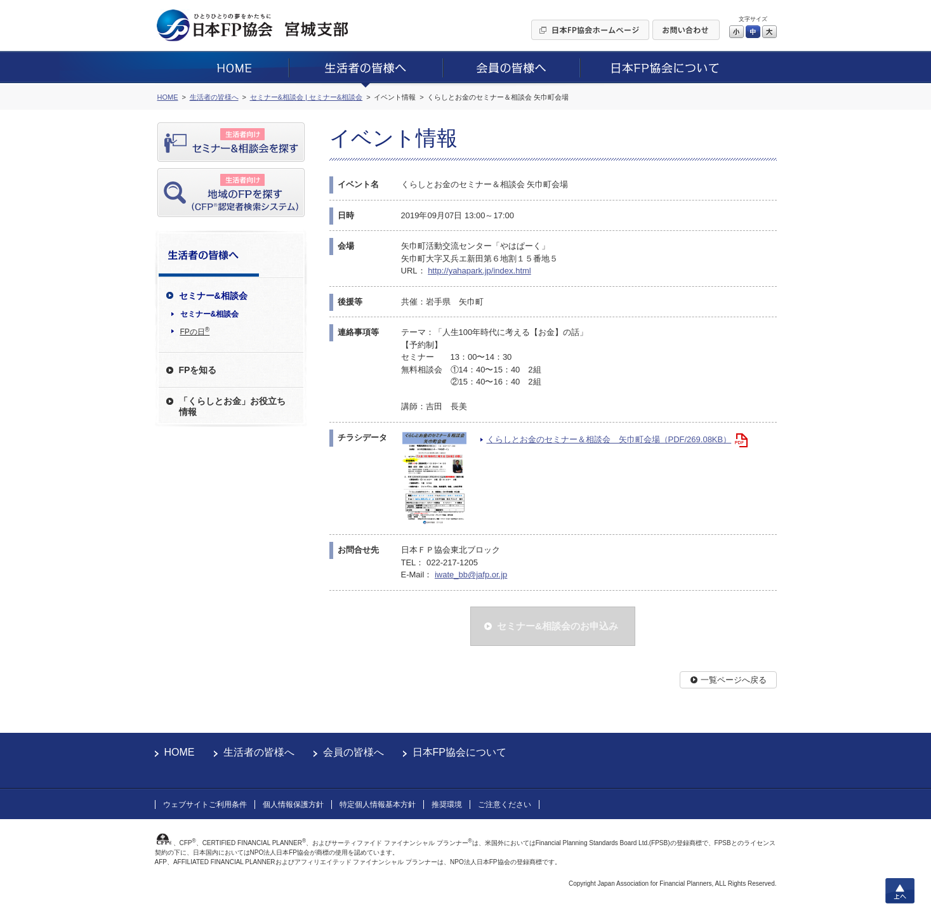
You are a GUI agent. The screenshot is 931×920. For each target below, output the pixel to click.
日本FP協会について (459, 752)
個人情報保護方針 (293, 804)
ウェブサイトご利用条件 (205, 804)
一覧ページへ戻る (734, 680)
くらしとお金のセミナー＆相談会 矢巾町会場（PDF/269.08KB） (609, 439)
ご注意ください (504, 804)
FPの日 (195, 331)
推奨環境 (447, 804)
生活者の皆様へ (258, 752)
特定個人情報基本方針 (378, 804)
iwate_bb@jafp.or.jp (471, 574)
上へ (900, 890)
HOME (179, 752)
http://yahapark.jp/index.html (479, 270)
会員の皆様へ (353, 752)
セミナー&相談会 (209, 314)
